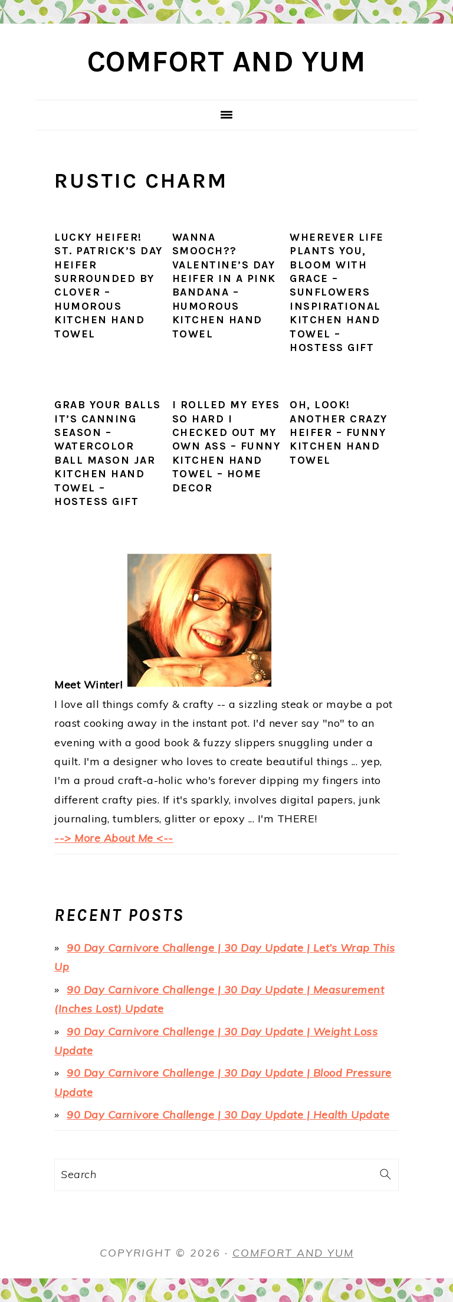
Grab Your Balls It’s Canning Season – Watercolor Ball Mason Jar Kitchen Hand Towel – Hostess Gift (107, 453)
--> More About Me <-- (113, 838)
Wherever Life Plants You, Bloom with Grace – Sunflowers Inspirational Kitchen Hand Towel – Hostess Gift (337, 292)
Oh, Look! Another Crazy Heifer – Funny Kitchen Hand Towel (339, 432)
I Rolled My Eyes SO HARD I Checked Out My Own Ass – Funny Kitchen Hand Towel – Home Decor (226, 446)
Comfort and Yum (226, 61)
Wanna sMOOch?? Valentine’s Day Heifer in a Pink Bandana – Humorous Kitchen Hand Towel (224, 285)
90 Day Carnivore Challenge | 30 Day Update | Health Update (228, 1114)
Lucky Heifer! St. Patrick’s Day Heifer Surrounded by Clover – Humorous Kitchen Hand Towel (108, 285)
